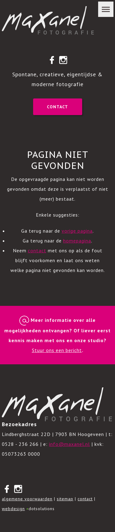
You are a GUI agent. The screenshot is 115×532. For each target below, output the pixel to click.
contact (37, 250)
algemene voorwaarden (27, 499)
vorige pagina (77, 231)
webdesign (13, 508)
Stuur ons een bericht (57, 350)
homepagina (77, 241)
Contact (57, 107)
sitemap (65, 499)
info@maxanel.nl (69, 444)
